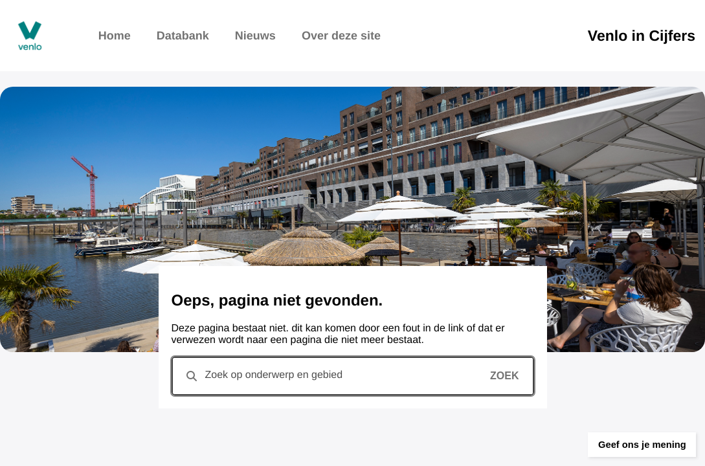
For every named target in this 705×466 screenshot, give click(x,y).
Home (114, 35)
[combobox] (353, 376)
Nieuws (255, 35)
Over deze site (341, 35)
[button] (627, 437)
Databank (183, 35)
